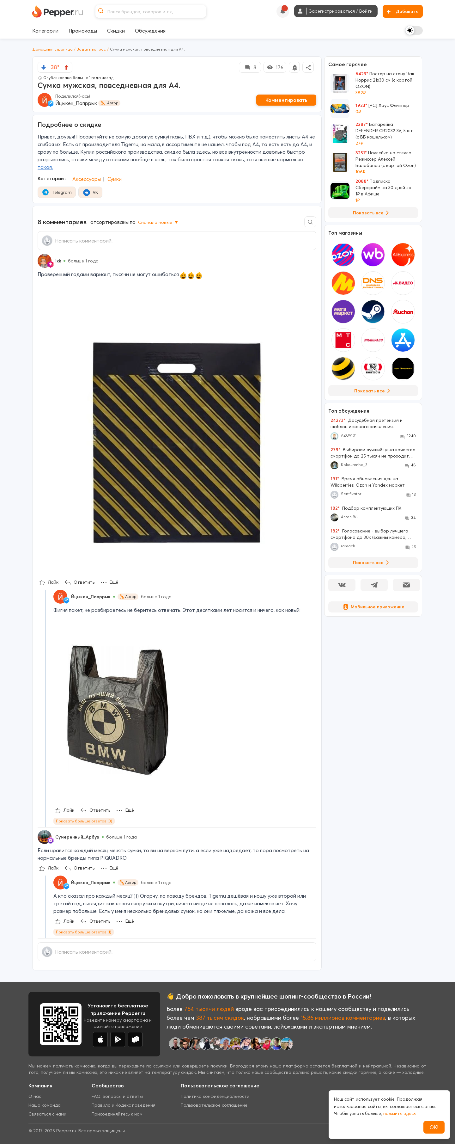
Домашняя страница (52, 49)
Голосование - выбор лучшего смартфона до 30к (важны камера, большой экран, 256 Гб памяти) (369, 534)
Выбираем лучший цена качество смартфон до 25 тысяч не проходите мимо (373, 453)
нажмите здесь (399, 1113)
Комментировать (286, 100)
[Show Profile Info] (45, 261)
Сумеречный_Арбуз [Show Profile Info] (77, 837)
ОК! (434, 1127)
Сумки (114, 179)
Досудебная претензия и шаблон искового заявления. (367, 423)
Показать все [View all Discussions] (372, 562)
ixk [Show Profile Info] (58, 261)
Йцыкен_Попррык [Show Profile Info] (91, 597)
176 (274, 67)
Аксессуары (86, 179)
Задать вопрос (91, 49)
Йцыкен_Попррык (76, 103)
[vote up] (66, 67)
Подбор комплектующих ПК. (367, 508)
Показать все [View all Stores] (373, 391)
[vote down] (43, 67)
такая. (45, 167)
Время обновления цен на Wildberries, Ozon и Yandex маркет (368, 482)
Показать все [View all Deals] (372, 213)
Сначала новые (158, 222)
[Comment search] (310, 221)
